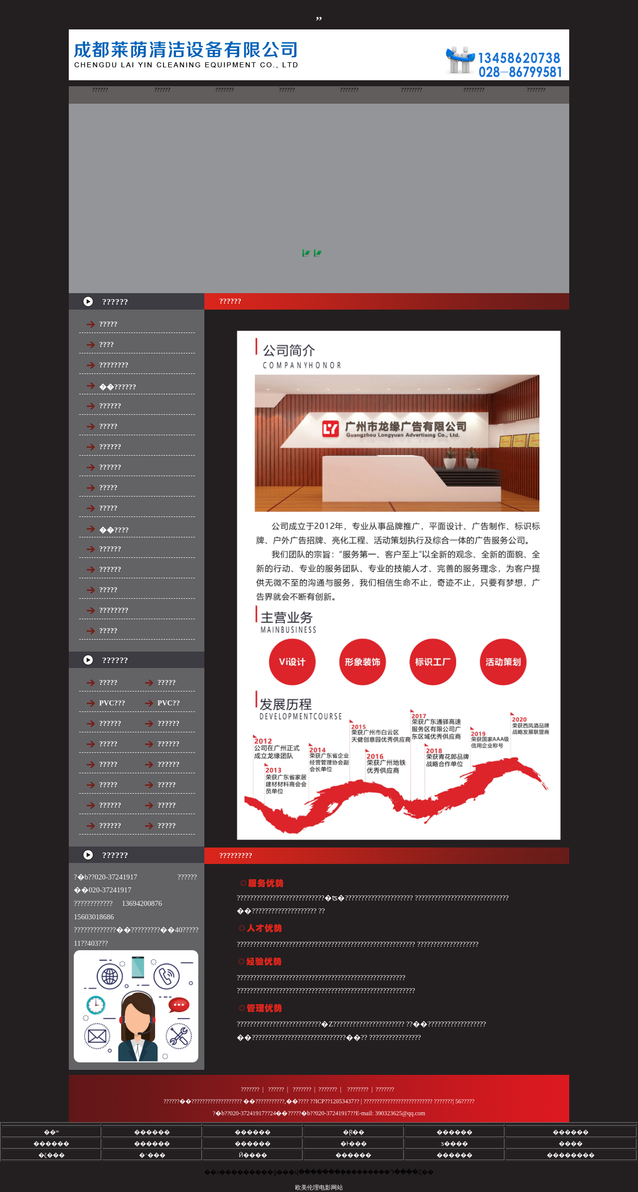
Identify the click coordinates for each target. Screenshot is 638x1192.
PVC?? (169, 703)
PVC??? (112, 703)
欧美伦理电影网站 (319, 1187)
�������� (571, 1155)
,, (319, 14)
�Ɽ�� (353, 1132)
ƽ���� (454, 1143)
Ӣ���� (253, 1155)
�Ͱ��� (353, 1143)
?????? (110, 723)
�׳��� (152, 1155)
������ (152, 1132)
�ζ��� (51, 1155)
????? (108, 682)
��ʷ (51, 1132)
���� (571, 1143)
